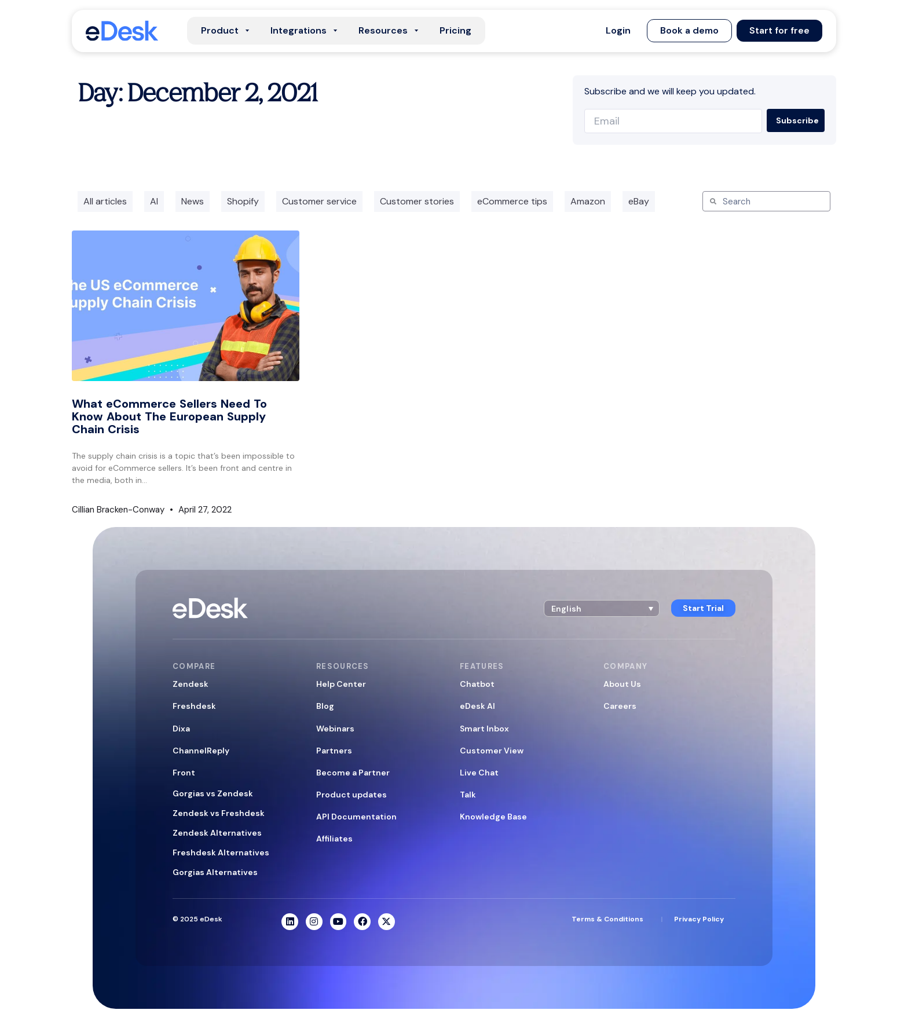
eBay (638, 201)
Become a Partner (353, 772)
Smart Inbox (484, 728)
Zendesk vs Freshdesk (219, 813)
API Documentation (356, 816)
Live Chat (479, 772)
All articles (105, 201)
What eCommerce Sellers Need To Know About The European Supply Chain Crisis (169, 416)
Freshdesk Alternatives (221, 852)
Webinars (335, 728)
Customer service (319, 201)
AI (154, 201)
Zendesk (190, 684)
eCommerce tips (512, 201)
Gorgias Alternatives (215, 872)
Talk (468, 794)
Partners (334, 750)
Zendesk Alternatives (217, 833)
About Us (622, 684)
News (192, 201)
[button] (618, 30)
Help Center (341, 684)
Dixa (181, 728)
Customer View (491, 750)
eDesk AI (477, 706)
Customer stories (417, 201)
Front (184, 772)
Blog (325, 706)
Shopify (243, 201)
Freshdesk (194, 706)
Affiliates (334, 838)
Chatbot (477, 684)
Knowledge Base (493, 816)
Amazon (587, 201)
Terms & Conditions (607, 919)
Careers (619, 706)
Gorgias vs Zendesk (213, 793)
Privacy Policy (699, 919)
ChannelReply (201, 750)
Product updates (351, 794)
